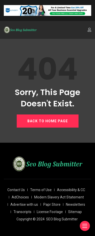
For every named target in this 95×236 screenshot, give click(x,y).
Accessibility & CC (71, 190)
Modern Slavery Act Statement (59, 197)
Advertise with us (24, 204)
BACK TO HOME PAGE (47, 121)
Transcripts (22, 212)
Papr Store (52, 204)
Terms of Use (41, 190)
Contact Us (16, 190)
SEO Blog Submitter (62, 219)
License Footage (50, 212)
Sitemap (75, 212)
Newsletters (75, 204)
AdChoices (20, 197)
